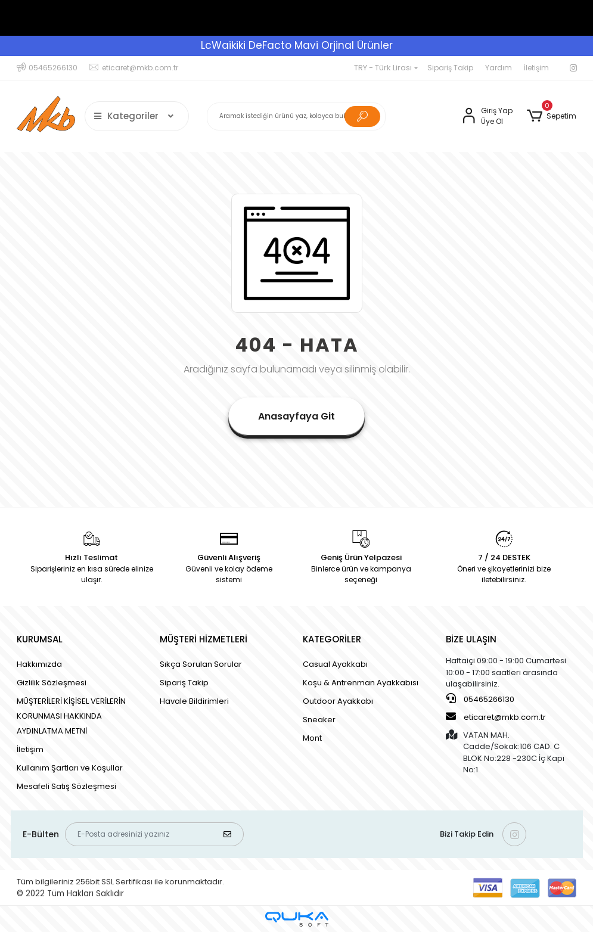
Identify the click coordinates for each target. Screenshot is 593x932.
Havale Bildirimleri (194, 701)
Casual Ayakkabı (335, 664)
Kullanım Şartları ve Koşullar (70, 767)
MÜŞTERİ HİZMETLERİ (203, 639)
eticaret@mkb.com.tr (496, 717)
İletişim (536, 68)
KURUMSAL (40, 639)
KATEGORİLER (332, 639)
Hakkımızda (39, 664)
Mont (312, 738)
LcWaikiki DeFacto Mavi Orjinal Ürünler (297, 45)
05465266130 (480, 699)
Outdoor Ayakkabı (338, 701)
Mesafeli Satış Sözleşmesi (66, 786)
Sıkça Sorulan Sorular (201, 664)
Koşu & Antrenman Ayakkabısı (360, 682)
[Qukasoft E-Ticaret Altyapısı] (296, 919)
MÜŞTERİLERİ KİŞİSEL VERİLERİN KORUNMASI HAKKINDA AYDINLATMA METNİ (71, 716)
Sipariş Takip (450, 68)
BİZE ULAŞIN (471, 639)
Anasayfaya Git (296, 416)
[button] (551, 116)
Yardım (498, 68)
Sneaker (319, 719)
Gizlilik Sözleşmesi (51, 682)
